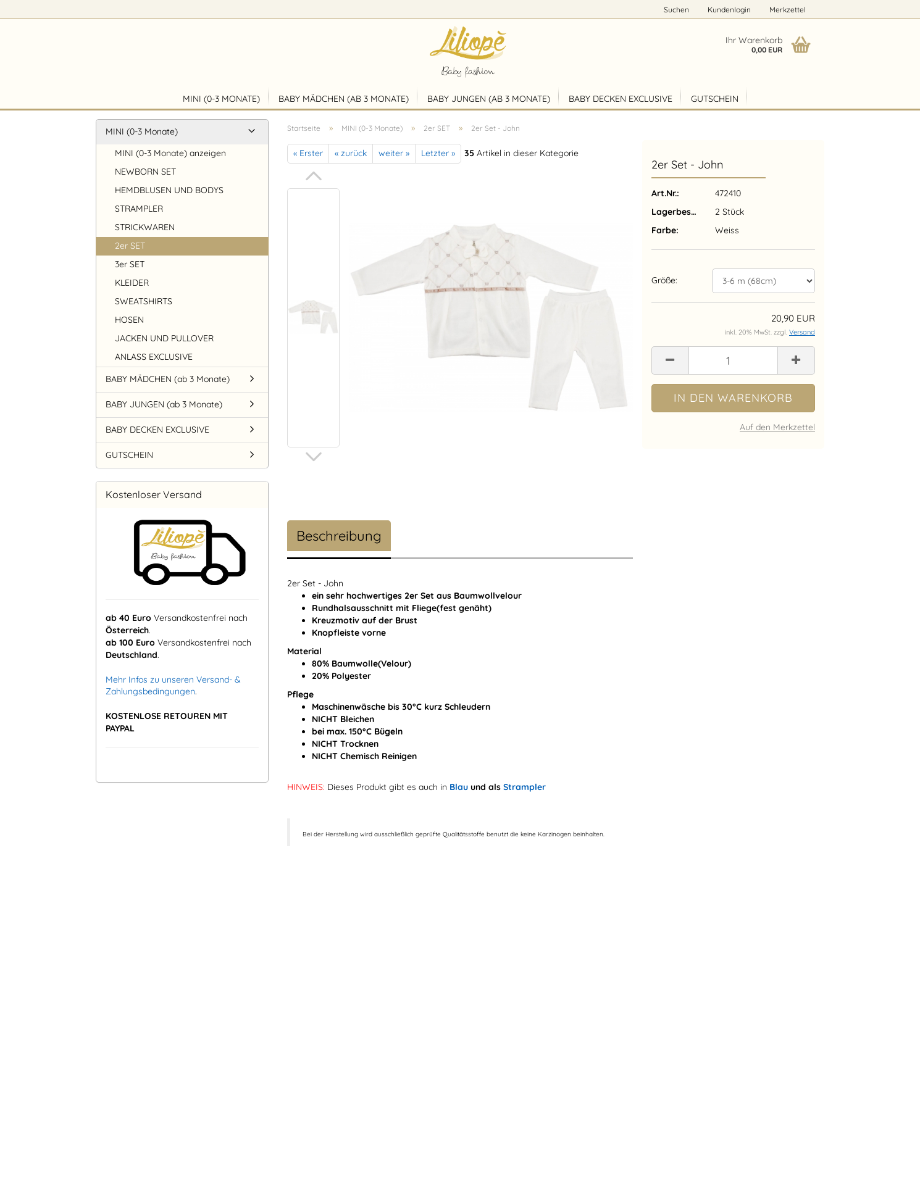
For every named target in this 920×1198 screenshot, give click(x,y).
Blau (459, 786)
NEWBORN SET (145, 171)
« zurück (351, 153)
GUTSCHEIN (714, 98)
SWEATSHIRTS (143, 301)
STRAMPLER (139, 208)
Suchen (676, 9)
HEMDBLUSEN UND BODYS (169, 190)
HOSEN (129, 319)
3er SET (129, 264)
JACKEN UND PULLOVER (164, 338)
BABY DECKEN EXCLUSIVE (620, 98)
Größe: (664, 280)
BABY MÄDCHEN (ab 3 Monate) (343, 98)
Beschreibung (339, 535)
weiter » (393, 153)
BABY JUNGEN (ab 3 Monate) (488, 98)
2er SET (130, 245)
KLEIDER (132, 282)
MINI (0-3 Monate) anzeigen (170, 153)
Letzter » (438, 153)
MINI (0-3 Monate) (221, 98)
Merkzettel (787, 9)
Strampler (524, 786)
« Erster (308, 153)
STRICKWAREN (145, 227)
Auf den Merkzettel (777, 427)
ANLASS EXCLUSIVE (154, 356)
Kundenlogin (729, 9)
